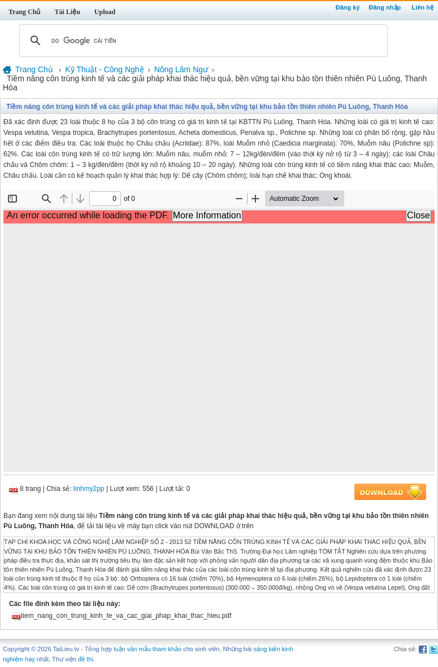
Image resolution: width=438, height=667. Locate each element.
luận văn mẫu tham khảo (147, 649)
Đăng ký (348, 7)
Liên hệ (422, 7)
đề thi (85, 659)
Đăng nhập (385, 7)
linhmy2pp (89, 489)
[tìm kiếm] (201, 40)
